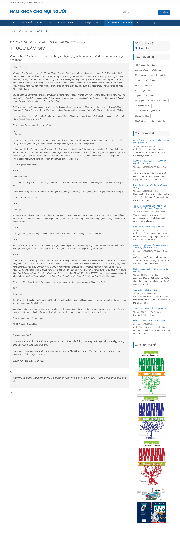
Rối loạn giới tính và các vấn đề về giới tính (151, 101)
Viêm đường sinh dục (143, 91)
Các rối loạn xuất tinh (158, 75)
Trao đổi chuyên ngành (62, 23)
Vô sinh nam (156, 70)
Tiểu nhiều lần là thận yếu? (145, 290)
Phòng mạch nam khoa (118, 22)
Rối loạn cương (140, 75)
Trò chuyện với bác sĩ (90, 23)
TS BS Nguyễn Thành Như (32, 23)
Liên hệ (151, 23)
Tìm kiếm (164, 12)
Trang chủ (16, 31)
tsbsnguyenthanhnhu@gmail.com (30, 3)
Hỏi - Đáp (28, 31)
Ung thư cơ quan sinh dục (144, 96)
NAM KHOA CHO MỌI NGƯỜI (38, 11)
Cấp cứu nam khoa (142, 116)
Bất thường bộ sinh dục (143, 85)
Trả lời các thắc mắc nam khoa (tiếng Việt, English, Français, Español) (149, 207)
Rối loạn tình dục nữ (142, 106)
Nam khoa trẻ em (141, 70)
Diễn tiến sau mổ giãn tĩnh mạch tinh (149, 320)
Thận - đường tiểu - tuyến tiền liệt (147, 111)
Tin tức (139, 23)
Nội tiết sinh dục (152, 80)
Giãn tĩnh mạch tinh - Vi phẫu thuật (148, 227)
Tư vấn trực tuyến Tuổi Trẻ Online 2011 (150, 308)
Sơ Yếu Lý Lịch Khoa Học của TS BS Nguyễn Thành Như (149, 162)
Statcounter (142, 48)
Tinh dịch (138, 80)
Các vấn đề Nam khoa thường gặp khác (150, 121)
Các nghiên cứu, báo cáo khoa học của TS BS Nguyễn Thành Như (150, 246)
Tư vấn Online (156, 312)
